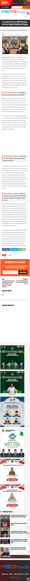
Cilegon (10, 255)
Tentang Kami (5, 574)
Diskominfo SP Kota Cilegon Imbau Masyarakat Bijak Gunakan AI (15, 158)
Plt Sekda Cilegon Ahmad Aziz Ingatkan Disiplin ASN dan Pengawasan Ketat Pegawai (20, 532)
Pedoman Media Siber (19, 574)
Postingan (13, 7)
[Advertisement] (15, 142)
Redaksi (27, 574)
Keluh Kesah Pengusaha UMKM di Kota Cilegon (19, 524)
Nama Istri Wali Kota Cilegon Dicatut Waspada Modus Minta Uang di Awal (18, 548)
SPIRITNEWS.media (15, 578)
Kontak (10, 574)
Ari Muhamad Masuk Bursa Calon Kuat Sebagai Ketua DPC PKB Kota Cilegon (19, 516)
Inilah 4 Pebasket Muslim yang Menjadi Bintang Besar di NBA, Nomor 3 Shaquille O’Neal (19, 541)
